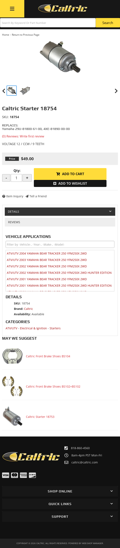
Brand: (18, 309)
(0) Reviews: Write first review (23, 136)
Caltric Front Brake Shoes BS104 (48, 356)
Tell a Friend (38, 196)
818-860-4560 (80, 448)
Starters (55, 328)
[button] (60, 22)
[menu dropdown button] (12, 8)
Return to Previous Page (25, 34)
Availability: (22, 314)
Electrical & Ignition (33, 328)
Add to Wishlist (72, 183)
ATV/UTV (11, 328)
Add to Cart (73, 174)
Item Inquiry (14, 196)
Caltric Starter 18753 (40, 417)
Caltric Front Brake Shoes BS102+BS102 (53, 386)
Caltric (28, 309)
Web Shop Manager (92, 543)
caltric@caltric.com (84, 462)
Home (5, 34)
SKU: (5, 117)
